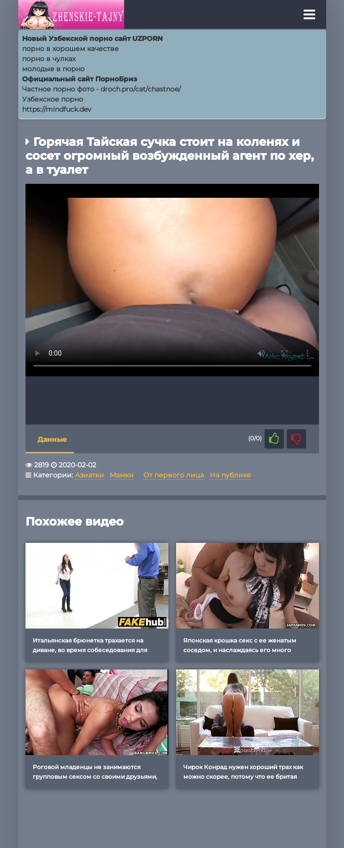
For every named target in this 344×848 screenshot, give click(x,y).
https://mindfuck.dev (56, 109)
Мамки (122, 475)
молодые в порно (53, 68)
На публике (230, 475)
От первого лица (173, 475)
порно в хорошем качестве (70, 48)
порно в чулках (49, 58)
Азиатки (89, 475)
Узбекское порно (52, 99)
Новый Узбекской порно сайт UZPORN (92, 38)
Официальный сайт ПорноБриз (79, 79)
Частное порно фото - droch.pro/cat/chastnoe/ (101, 89)
